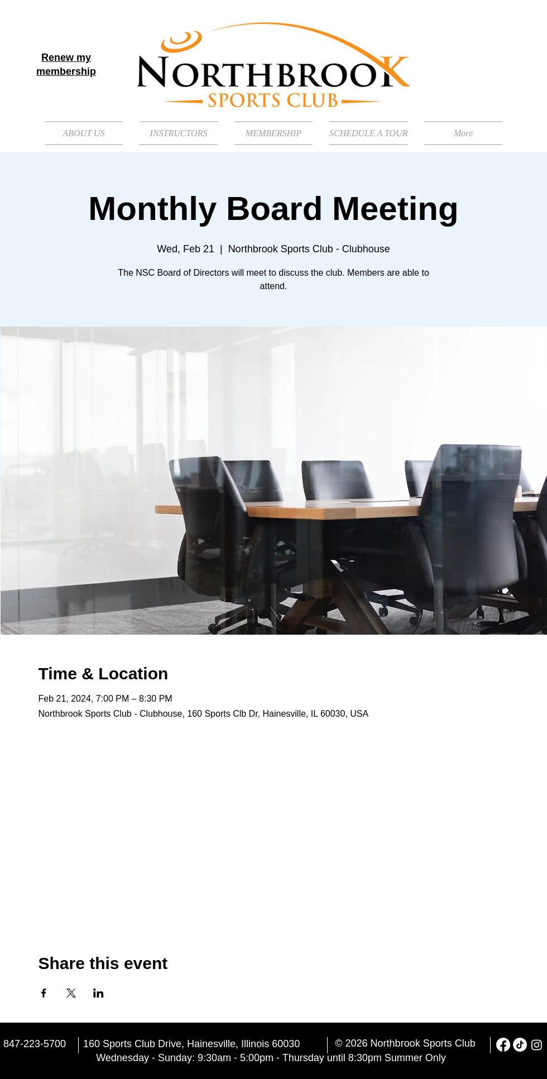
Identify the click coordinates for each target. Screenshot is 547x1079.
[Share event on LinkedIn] (98, 993)
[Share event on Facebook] (44, 993)
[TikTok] (520, 1045)
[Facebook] (503, 1045)
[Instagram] (537, 1045)
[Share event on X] (71, 993)
